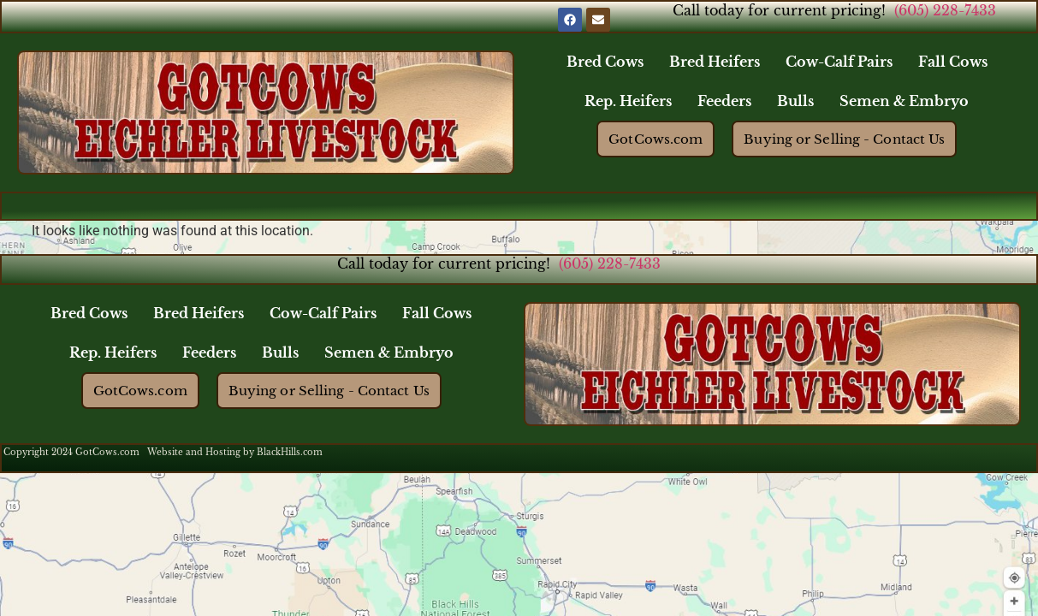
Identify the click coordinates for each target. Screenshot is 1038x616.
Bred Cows (605, 61)
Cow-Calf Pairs (839, 61)
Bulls (795, 101)
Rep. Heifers (628, 101)
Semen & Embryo (904, 101)
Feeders (724, 101)
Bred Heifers (714, 61)
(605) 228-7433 (945, 10)
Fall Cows (953, 61)
